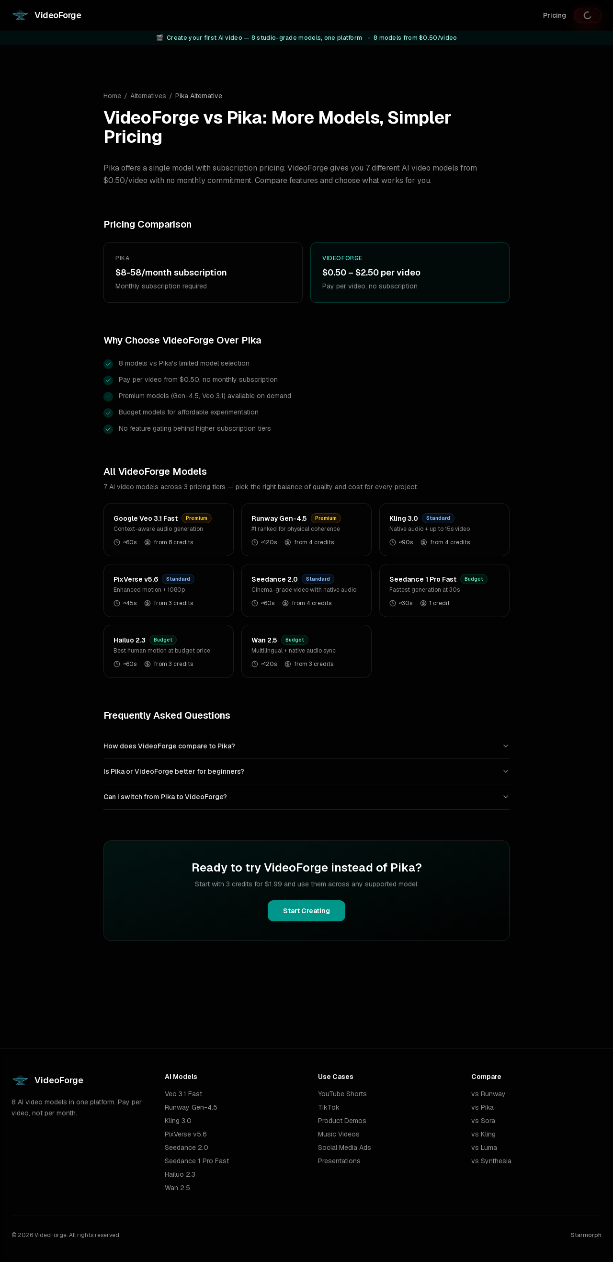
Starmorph (586, 1235)
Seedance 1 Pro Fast (197, 1161)
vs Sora (483, 1120)
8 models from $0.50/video (415, 38)
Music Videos (339, 1134)
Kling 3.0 (178, 1120)
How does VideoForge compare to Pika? (306, 746)
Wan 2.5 (177, 1187)
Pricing (554, 15)
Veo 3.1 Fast (183, 1094)
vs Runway (488, 1094)
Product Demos (342, 1120)
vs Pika (482, 1107)
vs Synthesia (491, 1161)
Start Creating (306, 910)
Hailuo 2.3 (180, 1174)
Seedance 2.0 (186, 1147)
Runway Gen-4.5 (191, 1107)
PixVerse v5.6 (186, 1134)
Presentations (339, 1161)
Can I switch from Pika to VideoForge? (306, 796)
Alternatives (148, 96)
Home (112, 96)
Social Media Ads (344, 1147)
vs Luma (484, 1147)
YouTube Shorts (342, 1094)
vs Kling (483, 1134)
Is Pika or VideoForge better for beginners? (306, 771)
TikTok (329, 1107)
